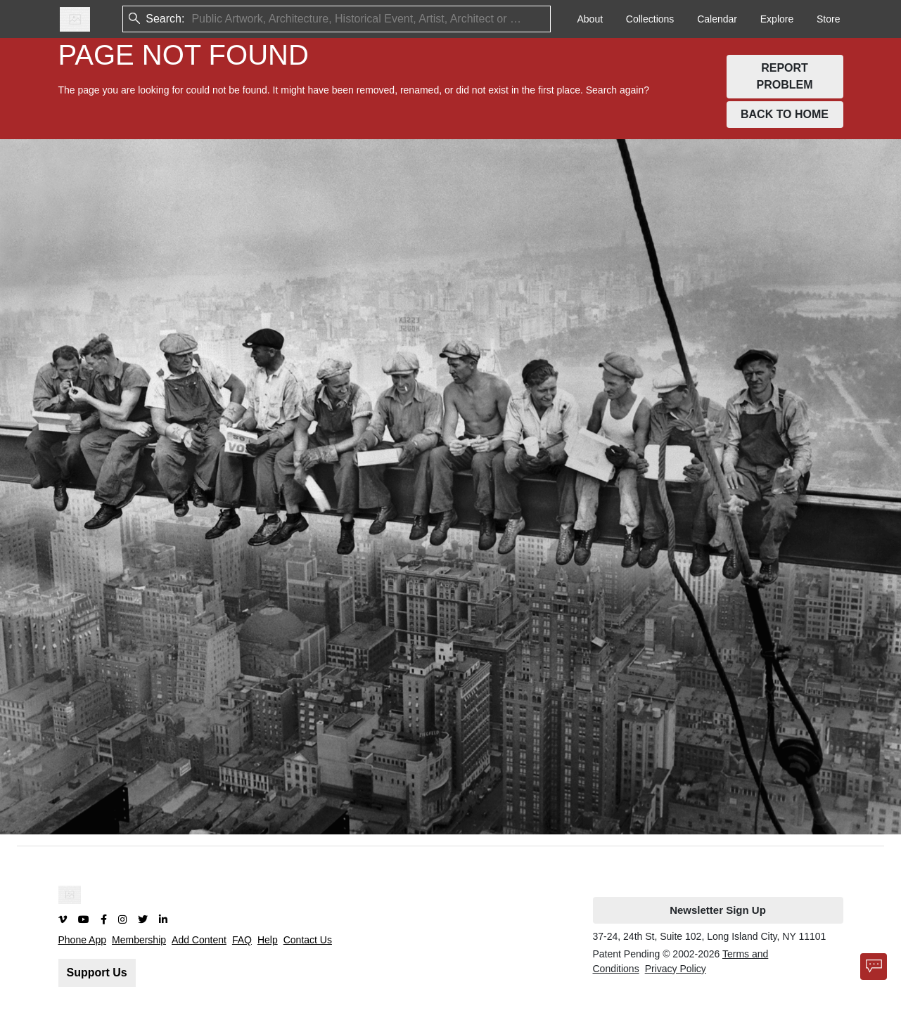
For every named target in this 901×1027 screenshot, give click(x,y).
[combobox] (192, 19)
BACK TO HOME (785, 114)
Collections (650, 19)
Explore (776, 19)
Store (828, 19)
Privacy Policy (675, 968)
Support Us (97, 972)
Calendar (717, 19)
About (590, 19)
